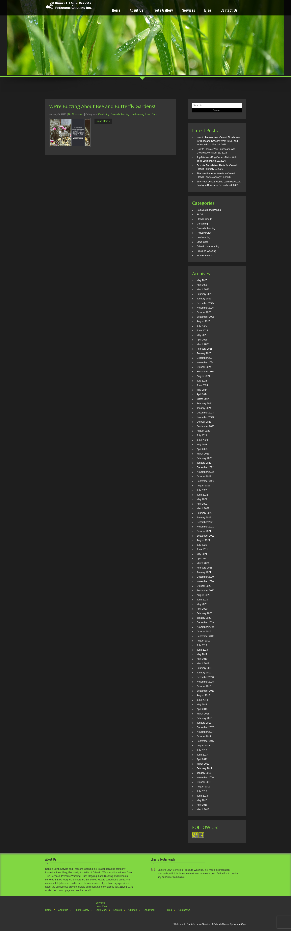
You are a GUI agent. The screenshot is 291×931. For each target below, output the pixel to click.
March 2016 (203, 809)
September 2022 (205, 481)
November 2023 (205, 417)
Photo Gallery (162, 11)
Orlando (132, 910)
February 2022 (204, 513)
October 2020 (204, 586)
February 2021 (204, 567)
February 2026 (204, 294)
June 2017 (202, 754)
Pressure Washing (206, 251)
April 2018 (202, 709)
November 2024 (205, 362)
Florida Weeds (204, 219)
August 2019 (203, 640)
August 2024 (203, 376)
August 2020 (203, 595)
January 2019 (204, 672)
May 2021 (202, 554)
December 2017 (205, 727)
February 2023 (204, 458)
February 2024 (204, 403)
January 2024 (204, 408)
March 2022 (203, 508)
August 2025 (203, 321)
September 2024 (205, 371)
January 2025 (204, 353)
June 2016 (202, 795)
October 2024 (204, 367)
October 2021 (204, 531)
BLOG (200, 214)
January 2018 (204, 722)
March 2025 (203, 344)
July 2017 (202, 750)
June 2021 (202, 549)
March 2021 (203, 563)
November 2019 (205, 627)
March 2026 (203, 289)
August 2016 (203, 786)
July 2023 (202, 435)
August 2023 (203, 431)
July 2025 (202, 326)
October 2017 (204, 736)
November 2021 (205, 526)
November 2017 (205, 732)
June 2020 (202, 599)
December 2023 (205, 412)
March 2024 (203, 399)
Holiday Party (204, 232)
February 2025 (204, 348)
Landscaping (137, 114)
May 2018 (202, 704)
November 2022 (205, 472)
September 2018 (205, 690)
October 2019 (204, 631)
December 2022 (205, 467)
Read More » (103, 121)
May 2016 (202, 800)
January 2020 (204, 618)
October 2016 (204, 782)
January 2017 (204, 773)
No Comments (76, 114)
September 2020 (205, 590)
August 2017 (203, 745)
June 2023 (202, 440)
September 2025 (205, 316)
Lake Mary (101, 910)
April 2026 (202, 285)
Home (116, 11)
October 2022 (204, 476)
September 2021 (205, 535)
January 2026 (204, 298)
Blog (207, 11)
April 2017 (202, 759)
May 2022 (202, 499)
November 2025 (205, 307)
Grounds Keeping (120, 114)
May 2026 (202, 280)
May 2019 (202, 654)
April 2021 (202, 558)
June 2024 (202, 385)
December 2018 (205, 677)
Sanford (117, 910)
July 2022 (202, 490)
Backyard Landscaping (209, 210)
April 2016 (202, 804)
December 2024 (205, 358)
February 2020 (204, 613)
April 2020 (202, 608)
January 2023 (204, 462)
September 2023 (205, 426)
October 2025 (204, 312)
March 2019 (203, 663)
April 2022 (202, 503)
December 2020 (205, 576)
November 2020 (205, 581)
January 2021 (204, 572)
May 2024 (202, 389)
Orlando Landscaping (208, 246)
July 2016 (202, 791)
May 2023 (202, 444)
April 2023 (202, 449)
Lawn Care (151, 114)
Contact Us (229, 11)
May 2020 (202, 604)
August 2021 (203, 540)
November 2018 (205, 681)
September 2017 (205, 741)
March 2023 (203, 453)
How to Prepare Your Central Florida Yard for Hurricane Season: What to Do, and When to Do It (218, 141)
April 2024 (202, 394)
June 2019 (202, 649)
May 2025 (202, 335)
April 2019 (202, 659)
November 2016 (205, 777)
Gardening (103, 114)
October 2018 (204, 686)
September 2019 (205, 636)
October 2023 (204, 421)
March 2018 (203, 713)
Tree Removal (204, 255)
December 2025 (205, 303)
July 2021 (202, 545)
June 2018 (202, 700)
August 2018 (203, 695)
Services (188, 11)
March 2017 (203, 763)
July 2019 (202, 645)
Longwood (149, 910)
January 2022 (204, 517)
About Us (136, 11)
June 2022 (202, 494)
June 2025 (202, 330)
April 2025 (202, 339)
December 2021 (205, 522)
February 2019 (204, 668)
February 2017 (204, 768)
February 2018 (204, 718)
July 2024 (202, 380)
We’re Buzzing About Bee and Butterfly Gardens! (102, 106)
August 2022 (203, 485)
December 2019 (205, 622)
